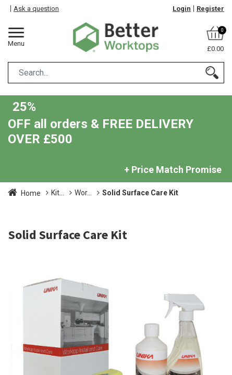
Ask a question (36, 8)
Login (182, 8)
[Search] (212, 73)
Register (210, 8)
